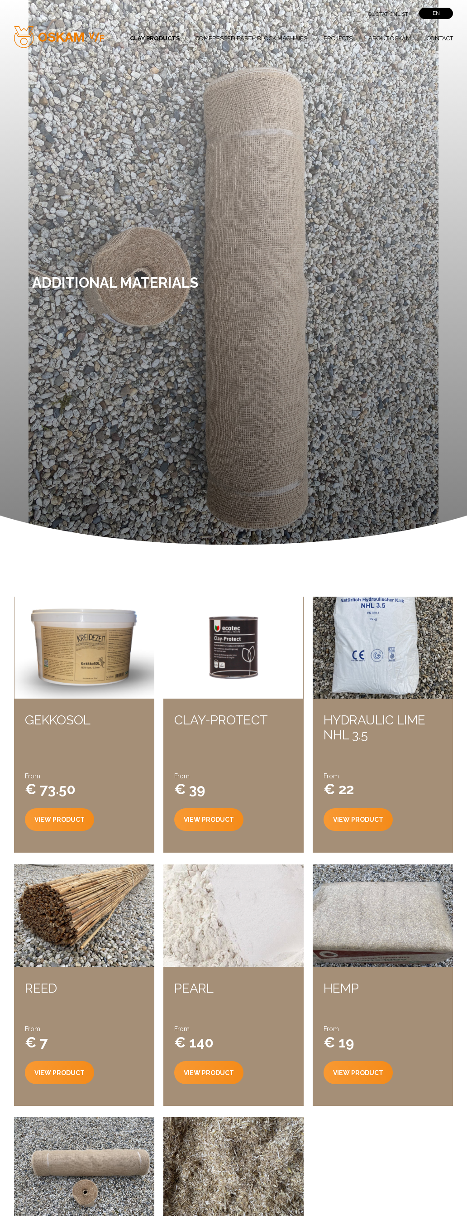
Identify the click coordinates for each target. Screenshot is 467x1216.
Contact (440, 38)
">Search (340, 14)
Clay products (155, 38)
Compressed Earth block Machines (251, 38)
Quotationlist (388, 14)
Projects (338, 38)
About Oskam (389, 38)
